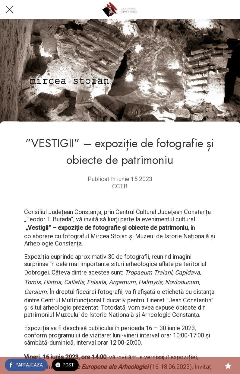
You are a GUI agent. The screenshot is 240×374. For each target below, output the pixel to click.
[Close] (9, 9)
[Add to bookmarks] (228, 365)
